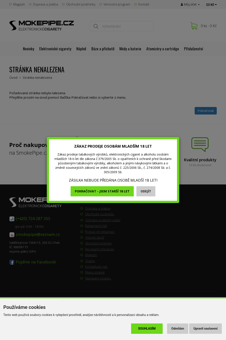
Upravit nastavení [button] (206, 328)
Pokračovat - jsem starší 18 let (102, 191)
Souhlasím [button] (147, 328)
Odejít (146, 191)
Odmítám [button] (177, 328)
